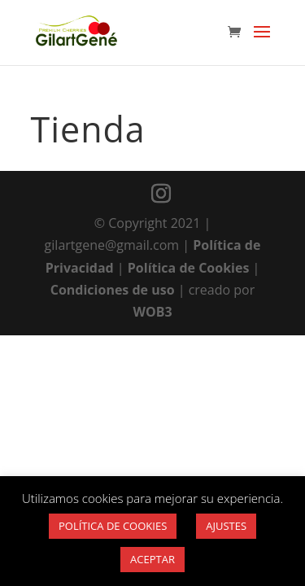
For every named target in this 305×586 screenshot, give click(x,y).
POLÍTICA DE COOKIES (113, 525)
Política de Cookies (189, 268)
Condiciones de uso (112, 290)
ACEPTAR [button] (152, 559)
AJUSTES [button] (226, 525)
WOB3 (152, 312)
